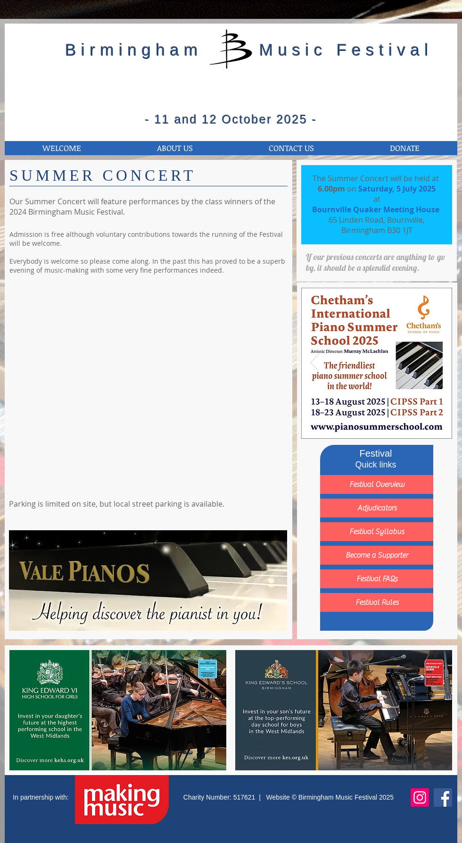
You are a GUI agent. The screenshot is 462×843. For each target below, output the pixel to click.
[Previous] (314, 363)
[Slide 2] (371, 424)
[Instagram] (420, 797)
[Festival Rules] (376, 602)
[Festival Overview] (376, 484)
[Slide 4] (393, 424)
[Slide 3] (382, 424)
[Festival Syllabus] (376, 531)
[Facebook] (443, 797)
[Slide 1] (360, 424)
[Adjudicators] (376, 508)
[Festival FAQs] (376, 578)
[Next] (439, 363)
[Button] (376, 363)
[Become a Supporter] (376, 555)
